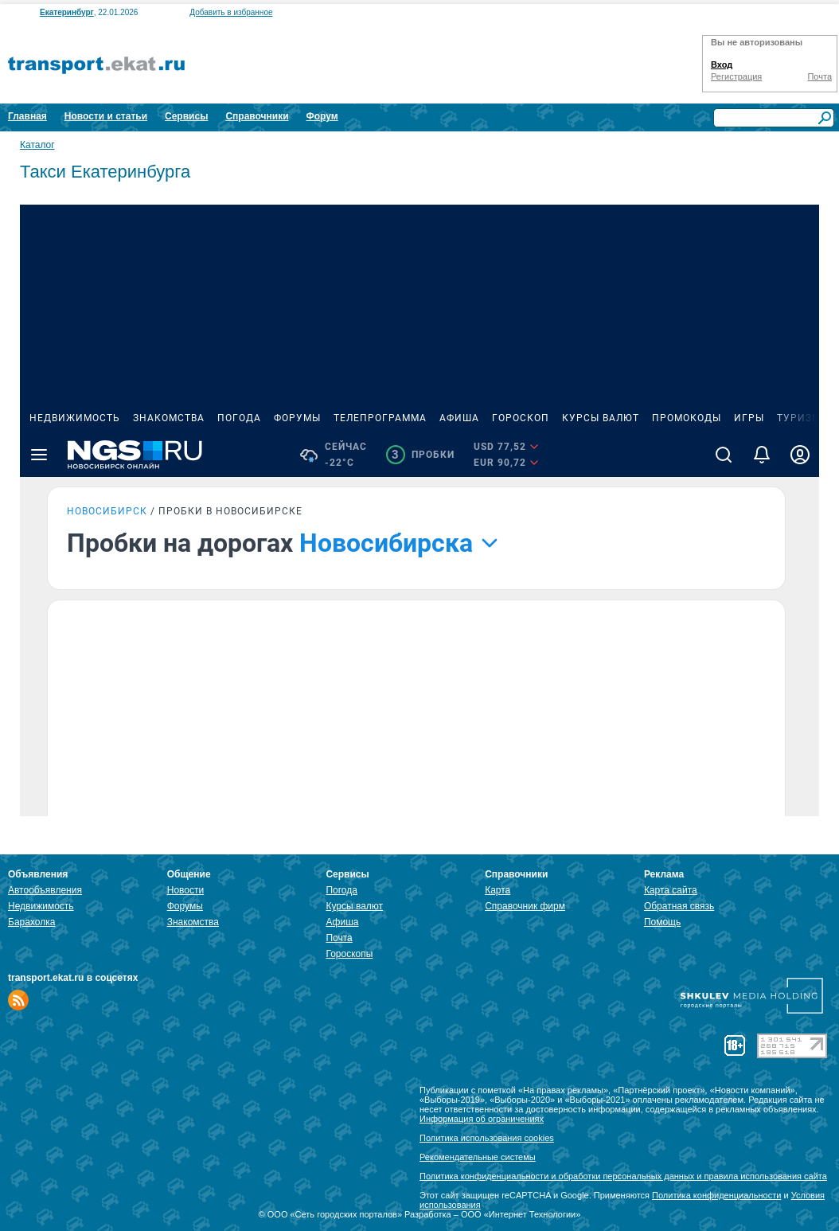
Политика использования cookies (487, 1138)
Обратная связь (679, 906)
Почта (819, 76)
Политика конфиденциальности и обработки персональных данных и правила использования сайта (623, 1176)
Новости (185, 890)
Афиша (342, 922)
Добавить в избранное (230, 12)
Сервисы (186, 116)
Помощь (662, 922)
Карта (497, 890)
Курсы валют (354, 906)
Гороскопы (349, 953)
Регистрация (736, 76)
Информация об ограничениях (482, 1119)
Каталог (37, 144)
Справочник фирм (525, 906)
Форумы (185, 906)
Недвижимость (41, 906)
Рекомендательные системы (478, 1157)
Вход (721, 64)
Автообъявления (45, 890)
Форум (322, 116)
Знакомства (193, 922)
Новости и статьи (105, 116)
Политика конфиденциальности (716, 1195)
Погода (341, 890)
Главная (27, 116)
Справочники (256, 116)
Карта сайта (670, 890)
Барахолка (31, 922)
